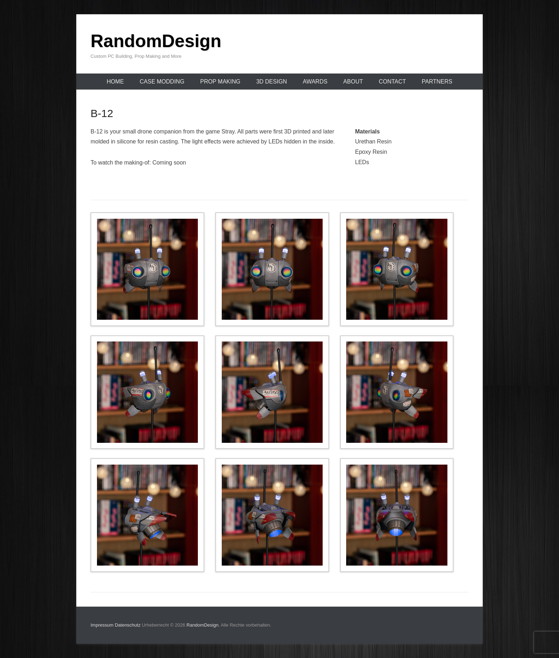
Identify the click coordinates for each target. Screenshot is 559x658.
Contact (392, 82)
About (353, 82)
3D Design (271, 82)
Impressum (102, 625)
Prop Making (220, 82)
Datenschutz (127, 625)
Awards (315, 82)
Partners (437, 82)
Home (115, 82)
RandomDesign (156, 41)
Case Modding (162, 82)
